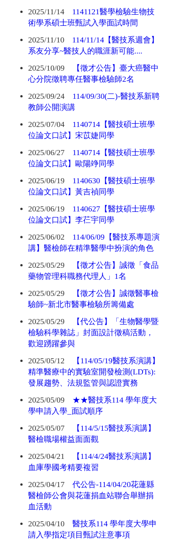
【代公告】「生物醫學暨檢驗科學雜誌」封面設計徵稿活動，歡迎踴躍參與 (93, 332)
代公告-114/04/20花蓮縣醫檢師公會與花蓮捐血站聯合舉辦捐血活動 (91, 495)
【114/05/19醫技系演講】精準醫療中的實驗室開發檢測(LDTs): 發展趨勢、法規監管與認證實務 (94, 371)
